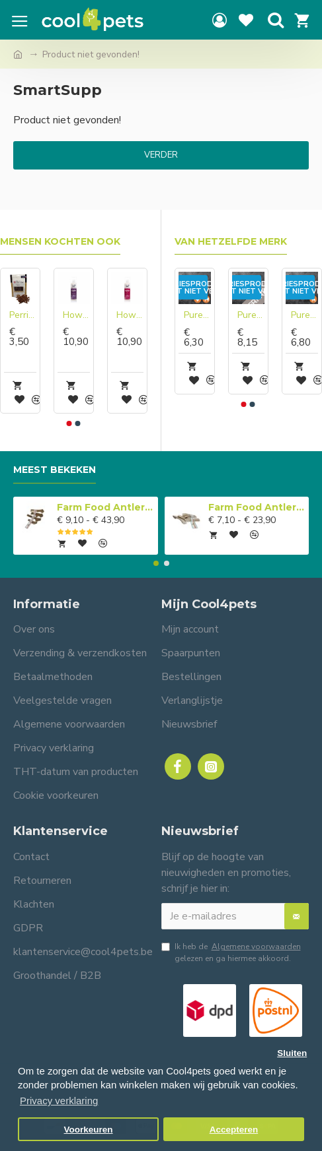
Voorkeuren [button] (88, 1130)
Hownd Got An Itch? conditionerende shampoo (129, 315)
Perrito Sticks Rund (22, 315)
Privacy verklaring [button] (59, 1100)
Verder (161, 155)
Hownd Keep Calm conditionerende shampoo (76, 315)
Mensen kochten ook (60, 241)
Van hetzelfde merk (231, 241)
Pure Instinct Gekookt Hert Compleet (304, 315)
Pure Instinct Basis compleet (197, 315)
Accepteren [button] (234, 1130)
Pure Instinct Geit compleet (250, 315)
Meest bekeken (54, 470)
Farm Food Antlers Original (105, 507)
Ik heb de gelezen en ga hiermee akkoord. (232, 952)
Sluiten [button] (292, 1053)
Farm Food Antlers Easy (256, 507)
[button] (69, 423)
